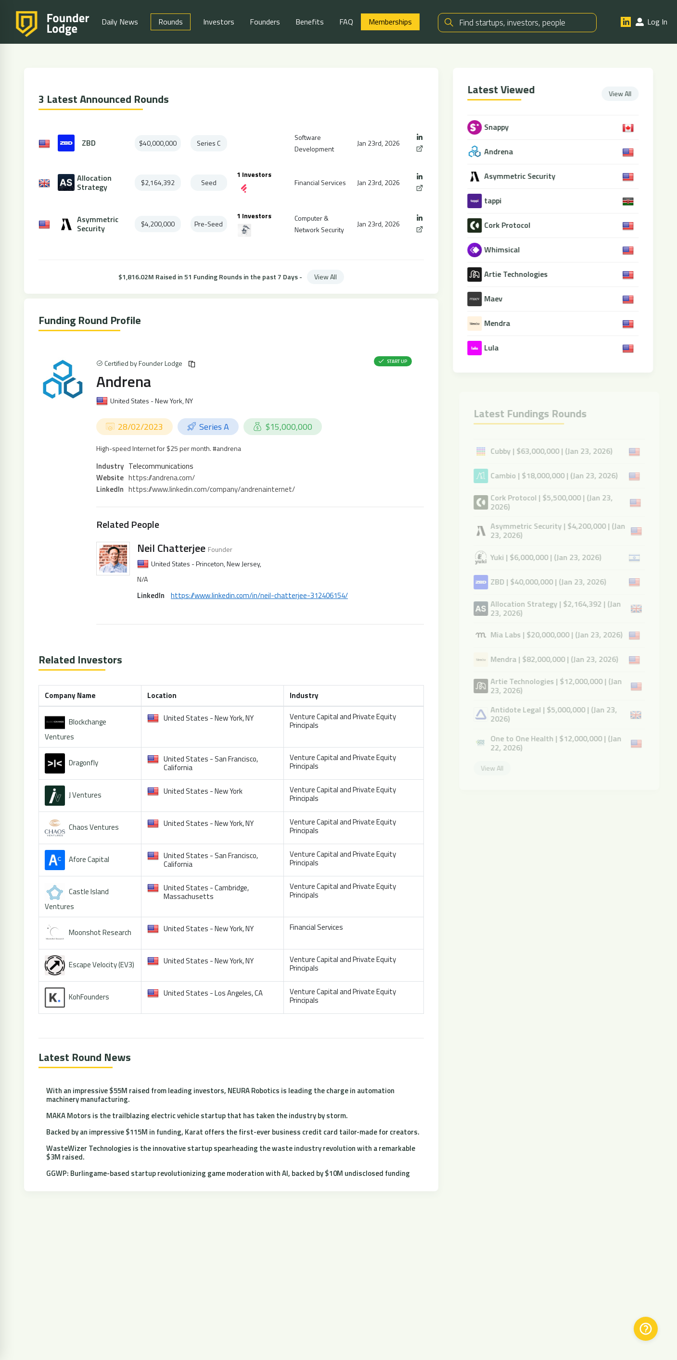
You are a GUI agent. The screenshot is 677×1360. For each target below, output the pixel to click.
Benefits (309, 21)
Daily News (120, 21)
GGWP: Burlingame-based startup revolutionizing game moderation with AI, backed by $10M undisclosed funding (228, 1173)
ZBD (89, 143)
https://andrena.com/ (161, 477)
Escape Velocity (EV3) (101, 964)
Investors (218, 21)
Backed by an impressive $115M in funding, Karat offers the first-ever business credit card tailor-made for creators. (233, 1132)
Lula (492, 347)
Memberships (390, 21)
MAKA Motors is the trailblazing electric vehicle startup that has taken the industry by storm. (197, 1116)
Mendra (498, 323)
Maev (494, 298)
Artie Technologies (517, 274)
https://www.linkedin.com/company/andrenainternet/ (211, 489)
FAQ (346, 21)
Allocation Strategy (94, 183)
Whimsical (503, 249)
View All (325, 277)
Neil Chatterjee (171, 548)
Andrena (123, 381)
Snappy (497, 127)
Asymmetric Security (97, 224)
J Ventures (85, 794)
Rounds (170, 21)
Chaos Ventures (94, 827)
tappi (494, 200)
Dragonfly (83, 762)
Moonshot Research (100, 932)
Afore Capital (89, 859)
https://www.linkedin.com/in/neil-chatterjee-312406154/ (259, 595)
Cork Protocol (508, 225)
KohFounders (89, 996)
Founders (265, 21)
